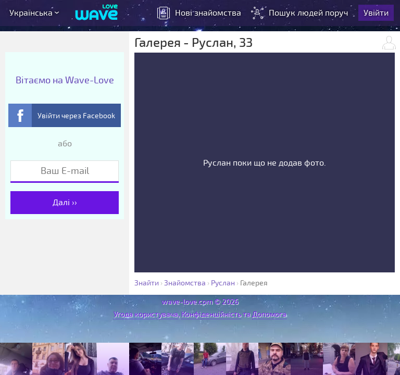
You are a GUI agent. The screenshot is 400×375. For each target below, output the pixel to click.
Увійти (376, 13)
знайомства (199, 13)
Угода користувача (146, 314)
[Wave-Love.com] (96, 13)
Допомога (269, 314)
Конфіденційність (211, 314)
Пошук (301, 13)
